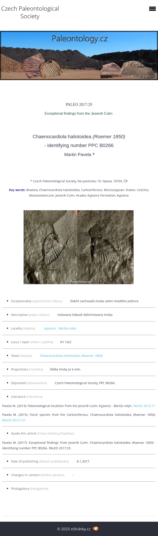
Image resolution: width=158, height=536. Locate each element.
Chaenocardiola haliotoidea (71, 356)
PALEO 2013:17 (144, 406)
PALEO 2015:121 (14, 420)
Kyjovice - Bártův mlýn (60, 328)
